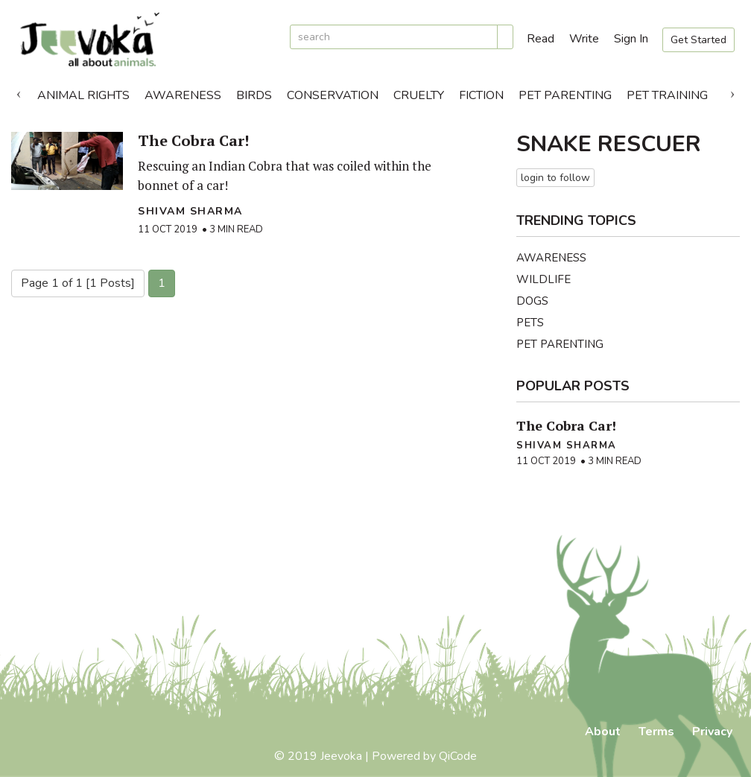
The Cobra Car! (193, 140)
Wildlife (543, 279)
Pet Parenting (565, 95)
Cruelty (418, 95)
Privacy (712, 731)
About (603, 731)
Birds (254, 95)
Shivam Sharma (190, 211)
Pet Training (667, 95)
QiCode (458, 756)
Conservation (332, 95)
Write (584, 39)
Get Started (698, 40)
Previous (18, 91)
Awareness (183, 95)
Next (732, 91)
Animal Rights (83, 95)
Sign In (631, 39)
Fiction (481, 95)
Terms (656, 731)
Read (540, 39)
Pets (530, 322)
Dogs (532, 301)
